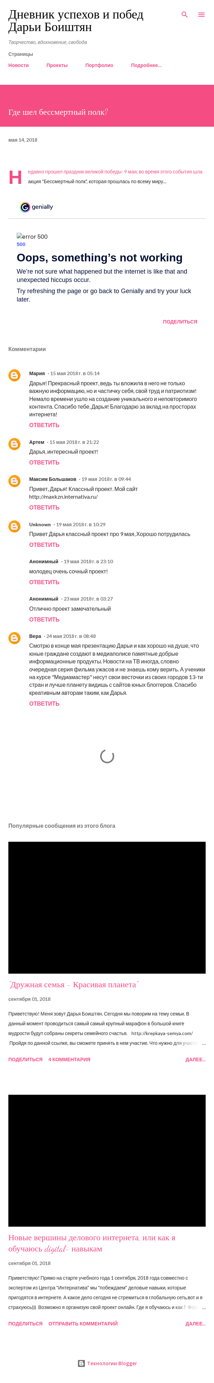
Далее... (195, 1059)
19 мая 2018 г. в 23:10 (88, 561)
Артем (36, 442)
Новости (18, 65)
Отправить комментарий (83, 1323)
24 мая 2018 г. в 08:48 (71, 636)
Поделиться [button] (180, 322)
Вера (35, 636)
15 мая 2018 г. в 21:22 (74, 442)
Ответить (44, 425)
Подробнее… (146, 65)
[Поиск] (185, 12)
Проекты (57, 65)
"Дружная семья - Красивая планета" (73, 985)
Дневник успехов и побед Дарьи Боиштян (75, 21)
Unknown (40, 524)
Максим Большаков (52, 479)
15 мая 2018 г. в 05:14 (75, 373)
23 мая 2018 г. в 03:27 (88, 599)
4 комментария (69, 1059)
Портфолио (99, 65)
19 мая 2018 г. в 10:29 (80, 524)
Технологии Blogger (107, 1363)
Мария (37, 373)
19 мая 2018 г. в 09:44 (106, 479)
